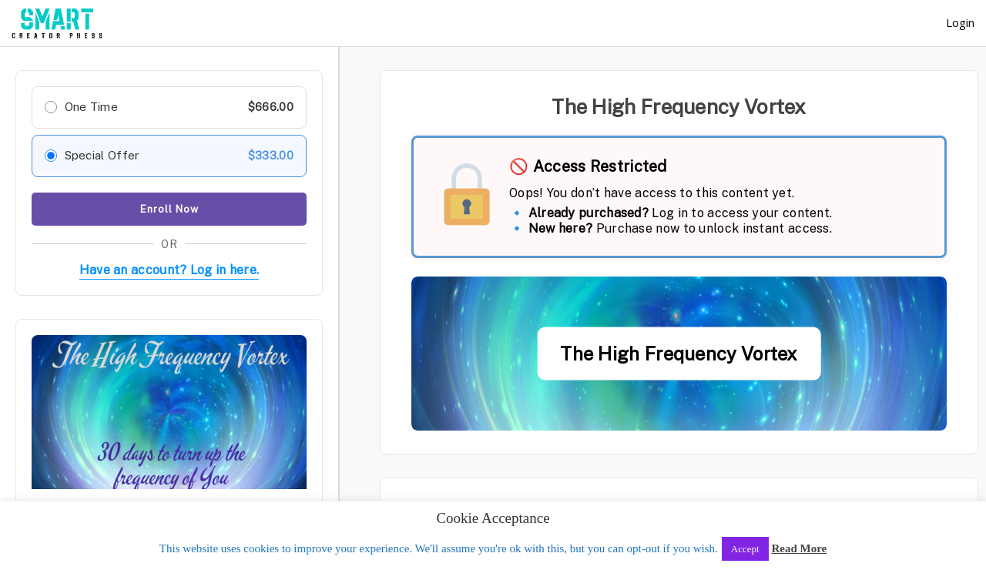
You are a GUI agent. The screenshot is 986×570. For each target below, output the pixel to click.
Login (960, 22)
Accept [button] (745, 549)
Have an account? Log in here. (169, 270)
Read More (799, 548)
